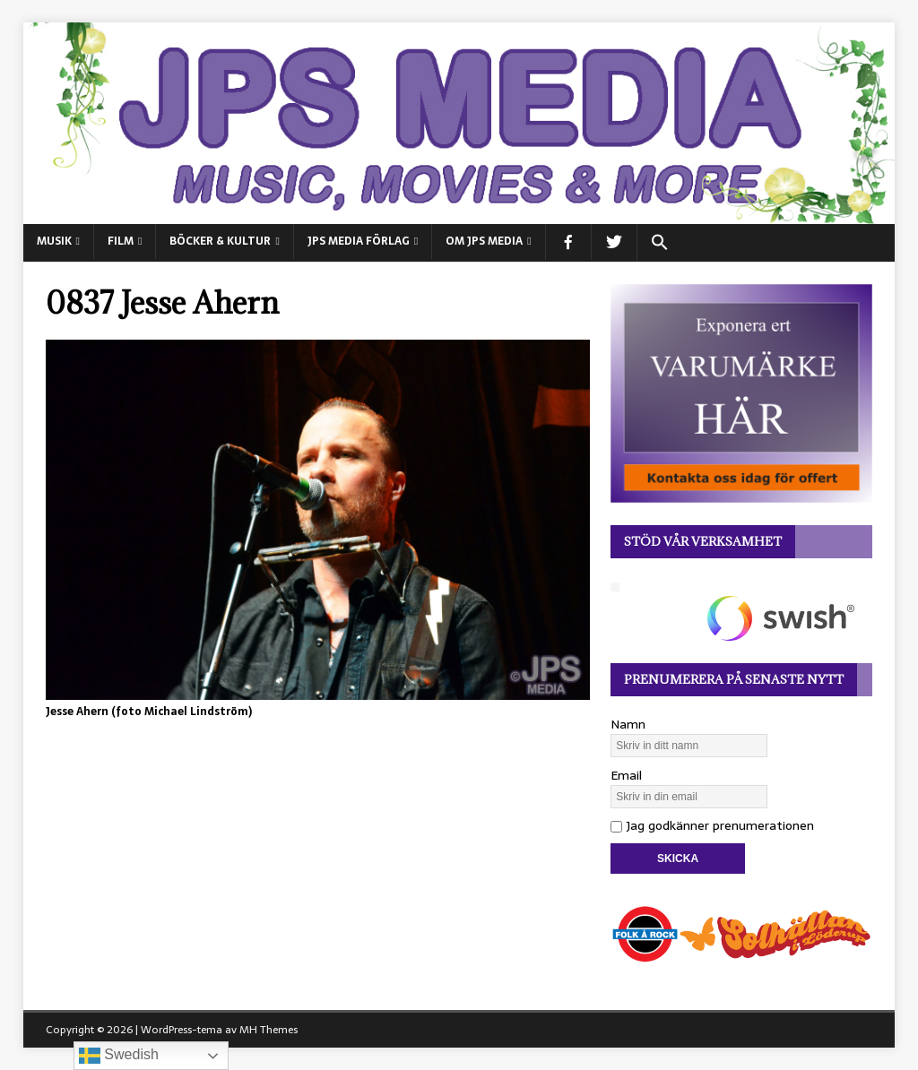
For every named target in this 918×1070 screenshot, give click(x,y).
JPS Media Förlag (358, 241)
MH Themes (268, 1030)
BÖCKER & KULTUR (220, 241)
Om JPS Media (484, 241)
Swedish (119, 1055)
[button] (659, 243)
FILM (121, 241)
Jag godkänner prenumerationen (712, 825)
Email (626, 775)
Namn (628, 724)
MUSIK (54, 241)
